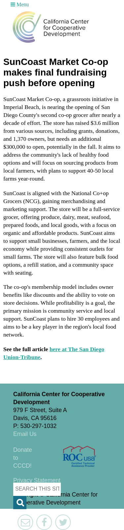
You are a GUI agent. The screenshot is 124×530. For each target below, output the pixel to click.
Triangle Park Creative (66, 512)
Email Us (24, 434)
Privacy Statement (37, 480)
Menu (20, 4)
